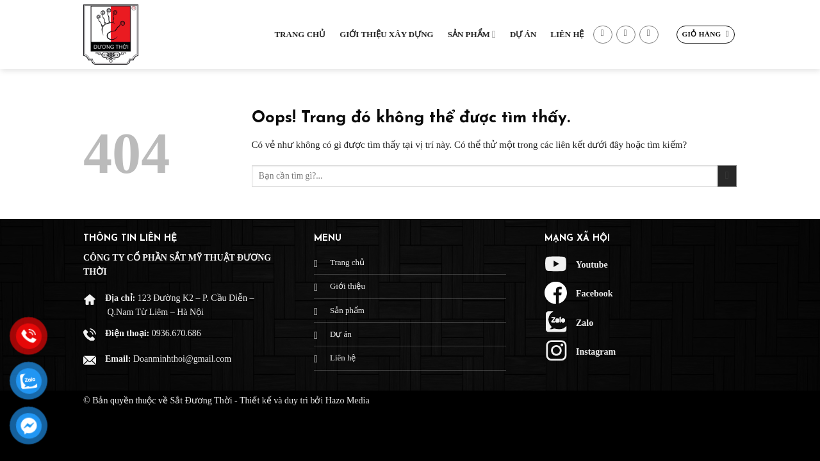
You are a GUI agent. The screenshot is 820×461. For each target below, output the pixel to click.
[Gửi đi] (727, 176)
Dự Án (523, 34)
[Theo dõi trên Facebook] (602, 35)
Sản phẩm (472, 34)
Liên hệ (567, 34)
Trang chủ (299, 34)
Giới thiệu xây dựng (387, 34)
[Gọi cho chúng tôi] (649, 35)
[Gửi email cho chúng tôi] (626, 35)
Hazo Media (347, 400)
